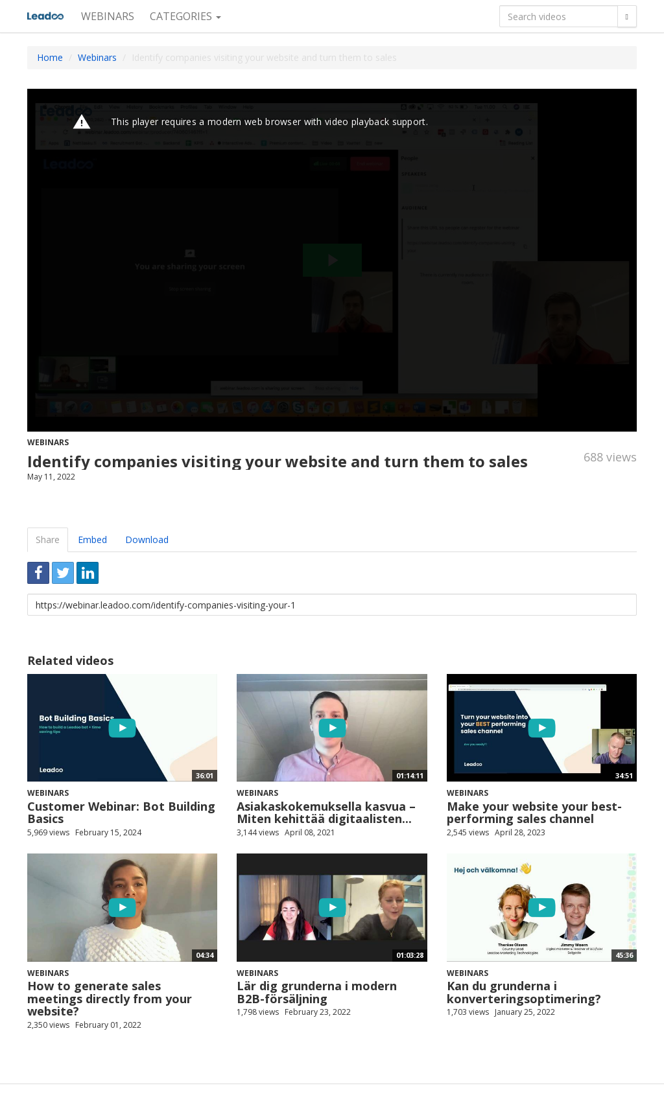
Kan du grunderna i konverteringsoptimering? (524, 992)
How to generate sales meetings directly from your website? (109, 998)
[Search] (627, 16)
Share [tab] (48, 539)
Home (50, 57)
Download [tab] (147, 539)
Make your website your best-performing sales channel (534, 812)
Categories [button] (185, 16)
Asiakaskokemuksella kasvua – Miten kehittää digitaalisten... (326, 812)
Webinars (107, 16)
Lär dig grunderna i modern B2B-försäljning (317, 992)
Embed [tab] (92, 539)
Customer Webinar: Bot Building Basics (121, 812)
